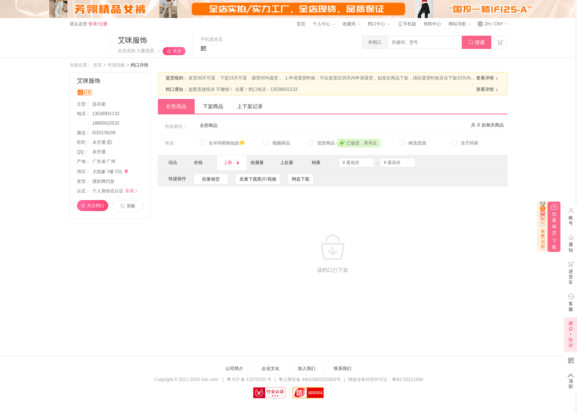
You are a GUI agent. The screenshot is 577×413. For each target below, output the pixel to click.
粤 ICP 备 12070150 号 (249, 379)
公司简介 (234, 368)
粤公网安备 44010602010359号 (310, 379)
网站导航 (460, 23)
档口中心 (379, 23)
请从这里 (88, 23)
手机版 (406, 23)
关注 (177, 51)
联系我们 (342, 368)
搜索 (476, 42)
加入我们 (306, 368)
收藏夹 (351, 23)
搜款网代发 (103, 181)
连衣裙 (99, 104)
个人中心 (324, 23)
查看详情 (488, 78)
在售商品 (176, 106)
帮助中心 (432, 23)
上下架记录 (250, 106)
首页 (301, 23)
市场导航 (116, 65)
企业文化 (270, 368)
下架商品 (213, 106)
